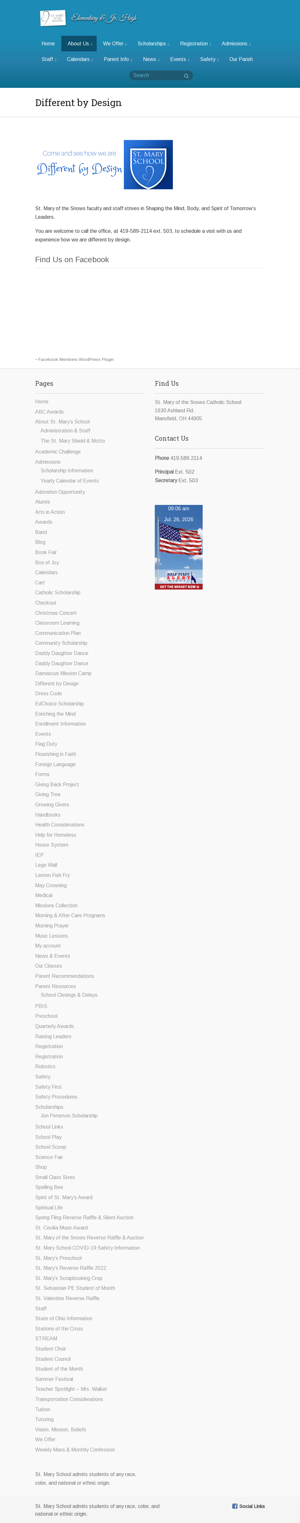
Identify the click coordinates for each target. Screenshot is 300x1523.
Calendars (80, 59)
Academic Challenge (58, 451)
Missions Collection (56, 905)
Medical (43, 895)
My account (48, 945)
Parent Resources (55, 986)
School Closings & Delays (69, 995)
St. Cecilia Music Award (61, 1227)
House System (51, 845)
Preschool (46, 1016)
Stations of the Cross (59, 1328)
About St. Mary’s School (62, 421)
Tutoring (44, 1419)
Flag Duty (46, 744)
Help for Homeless (55, 835)
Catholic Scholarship (57, 592)
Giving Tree (48, 794)
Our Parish (241, 59)
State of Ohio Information (63, 1318)
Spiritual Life (49, 1207)
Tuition (42, 1409)
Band (41, 532)
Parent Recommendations (64, 976)
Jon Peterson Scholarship (69, 1115)
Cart (40, 582)
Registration (195, 43)
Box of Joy (47, 562)
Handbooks (48, 815)
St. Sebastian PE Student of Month (75, 1288)
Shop (41, 1167)
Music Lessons (51, 936)
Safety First (48, 1087)
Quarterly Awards (54, 1026)
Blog (40, 542)
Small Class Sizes (55, 1177)
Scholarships (153, 43)
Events (179, 59)
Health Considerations (60, 824)
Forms (42, 774)
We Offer (115, 43)
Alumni (42, 502)
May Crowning (51, 885)
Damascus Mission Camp (63, 673)
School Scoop (50, 1147)
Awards (43, 522)
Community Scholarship (61, 643)
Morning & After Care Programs (70, 915)
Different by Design (57, 683)
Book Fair (46, 552)
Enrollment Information (60, 724)
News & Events (52, 956)
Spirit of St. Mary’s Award (64, 1197)
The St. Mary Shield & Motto (73, 441)
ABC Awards (49, 412)
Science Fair (49, 1157)
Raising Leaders (53, 1036)
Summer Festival (54, 1379)
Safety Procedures (56, 1097)
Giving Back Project (57, 784)
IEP (39, 855)
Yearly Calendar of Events (70, 481)
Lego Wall (46, 865)
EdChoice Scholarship (59, 703)
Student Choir (50, 1349)
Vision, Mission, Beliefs (60, 1429)
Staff (48, 59)
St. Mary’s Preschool (58, 1258)
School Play (48, 1137)
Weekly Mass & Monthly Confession (75, 1449)
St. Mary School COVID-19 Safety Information (87, 1248)
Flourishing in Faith (55, 754)
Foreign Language (55, 764)
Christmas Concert (56, 613)
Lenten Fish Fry (52, 875)
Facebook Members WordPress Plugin (76, 359)
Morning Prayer (52, 925)
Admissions (236, 43)
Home (48, 43)
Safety (209, 59)
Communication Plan (58, 633)
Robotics (45, 1066)
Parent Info (118, 59)
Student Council (53, 1359)
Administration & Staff (65, 430)
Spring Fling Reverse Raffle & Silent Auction (84, 1217)
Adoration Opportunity (60, 492)
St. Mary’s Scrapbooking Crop (68, 1278)
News (151, 59)
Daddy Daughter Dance (61, 653)
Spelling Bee (49, 1187)
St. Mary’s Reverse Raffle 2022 (70, 1268)
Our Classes (48, 966)
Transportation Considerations (69, 1399)
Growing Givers (52, 804)
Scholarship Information (67, 470)
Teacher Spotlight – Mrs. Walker (71, 1389)
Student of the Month (59, 1369)
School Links (49, 1127)
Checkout (45, 602)
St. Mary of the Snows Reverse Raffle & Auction (89, 1237)
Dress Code (48, 693)
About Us (80, 43)
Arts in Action (50, 512)
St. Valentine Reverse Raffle (67, 1298)
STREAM (46, 1338)
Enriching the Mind (55, 714)
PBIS (41, 1006)
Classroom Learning (57, 623)
